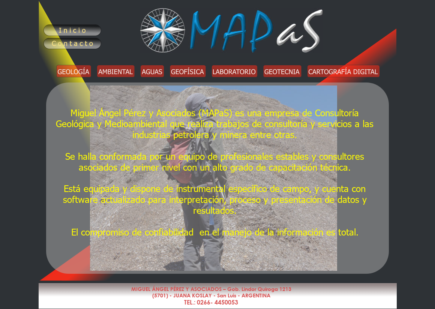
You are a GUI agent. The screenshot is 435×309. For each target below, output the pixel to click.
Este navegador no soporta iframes (217, 178)
